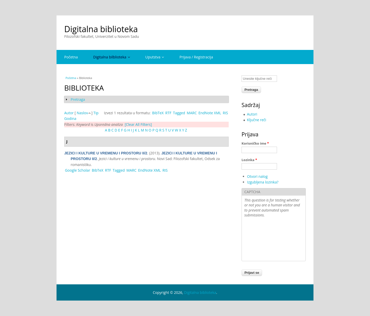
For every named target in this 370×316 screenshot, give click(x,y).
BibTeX (158, 112)
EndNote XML (209, 112)
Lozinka (249, 159)
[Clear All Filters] (138, 124)
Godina (70, 118)
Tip (96, 112)
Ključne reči (256, 119)
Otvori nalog (257, 176)
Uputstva (154, 57)
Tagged (179, 112)
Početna (71, 57)
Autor (69, 112)
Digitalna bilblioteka (111, 57)
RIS (225, 112)
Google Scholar (77, 170)
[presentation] (265, 239)
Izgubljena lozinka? (263, 182)
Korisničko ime (255, 143)
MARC (192, 112)
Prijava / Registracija (196, 57)
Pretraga (78, 99)
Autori (252, 114)
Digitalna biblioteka (101, 28)
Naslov (82, 112)
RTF (168, 112)
